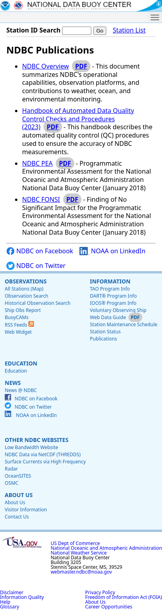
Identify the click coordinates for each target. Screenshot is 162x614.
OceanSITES (18, 475)
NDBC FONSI (41, 199)
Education (21, 363)
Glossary (9, 606)
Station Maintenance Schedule (123, 324)
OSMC (11, 483)
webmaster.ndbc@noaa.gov (81, 571)
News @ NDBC (21, 390)
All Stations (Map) (24, 288)
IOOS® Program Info (113, 303)
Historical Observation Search (37, 303)
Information (110, 281)
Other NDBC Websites (36, 440)
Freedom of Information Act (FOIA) (123, 597)
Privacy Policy (100, 592)
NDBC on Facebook (39, 251)
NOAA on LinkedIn (112, 251)
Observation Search (26, 296)
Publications (103, 338)
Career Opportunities (108, 606)
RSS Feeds (19, 324)
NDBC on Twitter (36, 266)
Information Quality (22, 597)
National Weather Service (79, 552)
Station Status (105, 331)
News (13, 382)
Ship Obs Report (23, 310)
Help (5, 602)
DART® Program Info (113, 296)
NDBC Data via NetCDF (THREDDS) (43, 454)
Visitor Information (26, 509)
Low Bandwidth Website (31, 447)
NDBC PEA (37, 163)
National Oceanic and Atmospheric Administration (106, 548)
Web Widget (18, 332)
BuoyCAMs (16, 317)
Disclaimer (11, 592)
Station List (129, 30)
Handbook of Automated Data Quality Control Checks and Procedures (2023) (78, 119)
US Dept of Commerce (75, 543)
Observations (26, 281)
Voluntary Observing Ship (118, 310)
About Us (19, 495)
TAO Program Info (110, 288)
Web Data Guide (108, 317)
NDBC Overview (45, 66)
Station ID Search (33, 30)
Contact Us (17, 516)
